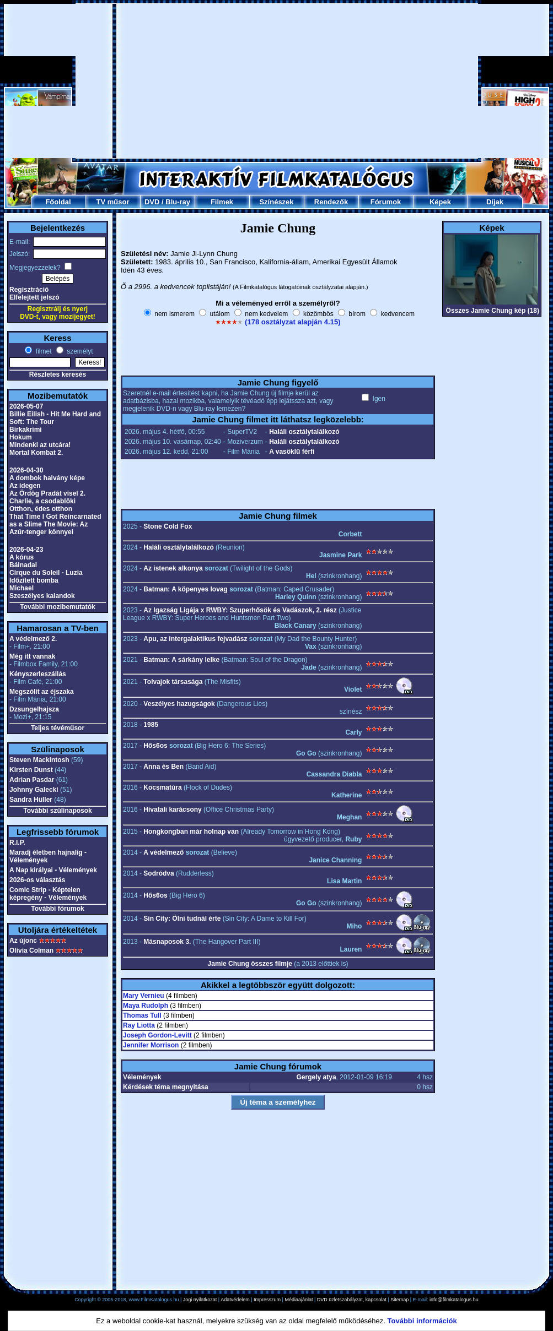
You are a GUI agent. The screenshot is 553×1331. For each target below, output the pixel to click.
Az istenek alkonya (172, 568)
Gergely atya (316, 1077)
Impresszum (267, 1299)
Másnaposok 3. (167, 942)
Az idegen (25, 486)
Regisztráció (29, 290)
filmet (42, 351)
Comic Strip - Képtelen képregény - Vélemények (48, 893)
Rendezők (331, 202)
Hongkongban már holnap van (191, 831)
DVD (151, 202)
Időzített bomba (33, 580)
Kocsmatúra (162, 787)
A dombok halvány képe (47, 478)
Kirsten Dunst (31, 770)
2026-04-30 (26, 470)
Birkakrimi (25, 429)
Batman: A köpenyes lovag (185, 589)
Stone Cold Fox (167, 526)
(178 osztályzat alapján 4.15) (292, 322)
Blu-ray (177, 202)
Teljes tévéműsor (57, 728)
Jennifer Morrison (151, 1045)
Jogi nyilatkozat (200, 1299)
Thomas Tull (142, 1015)
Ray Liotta (139, 1025)
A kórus (21, 557)
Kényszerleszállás (37, 674)
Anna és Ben (163, 766)
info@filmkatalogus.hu (454, 1299)
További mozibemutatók (57, 607)
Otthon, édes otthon (40, 509)
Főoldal (58, 202)
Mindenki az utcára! (40, 445)
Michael (21, 588)
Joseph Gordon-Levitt (157, 1035)
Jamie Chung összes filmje (250, 964)
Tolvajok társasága (172, 682)
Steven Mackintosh (39, 760)
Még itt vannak (32, 656)
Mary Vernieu (143, 995)
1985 (150, 725)
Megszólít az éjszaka (41, 692)
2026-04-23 (26, 549)
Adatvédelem (235, 1299)
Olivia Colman (31, 950)
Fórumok (386, 202)
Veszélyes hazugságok (178, 704)
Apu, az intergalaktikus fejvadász (195, 639)
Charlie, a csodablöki (42, 501)
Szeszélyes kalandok (42, 596)
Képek (440, 202)
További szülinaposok (57, 810)
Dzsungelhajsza (34, 709)
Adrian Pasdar (31, 780)
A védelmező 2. (33, 639)
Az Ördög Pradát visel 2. (47, 493)
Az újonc (23, 940)
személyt (79, 351)
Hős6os (155, 745)
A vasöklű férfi (291, 451)
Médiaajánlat (298, 1299)
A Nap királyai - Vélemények (53, 870)
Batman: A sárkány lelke (181, 660)
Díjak (494, 202)
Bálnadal (23, 565)
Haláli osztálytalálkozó (304, 432)
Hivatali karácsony (172, 809)
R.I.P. (17, 842)
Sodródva (158, 873)
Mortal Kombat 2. (36, 453)
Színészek (276, 202)
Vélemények (142, 1077)
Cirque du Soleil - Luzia (46, 573)
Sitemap (399, 1299)
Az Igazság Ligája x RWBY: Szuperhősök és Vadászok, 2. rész (239, 610)
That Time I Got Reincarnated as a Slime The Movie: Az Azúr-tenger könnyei (55, 524)
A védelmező (163, 852)
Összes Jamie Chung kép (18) (492, 310)
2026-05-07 (26, 406)
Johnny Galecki (33, 790)
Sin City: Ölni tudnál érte (182, 918)
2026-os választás (37, 880)
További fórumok (57, 908)
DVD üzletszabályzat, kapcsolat (351, 1299)
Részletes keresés (57, 374)
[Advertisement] (276, 81)
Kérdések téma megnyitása (165, 1087)
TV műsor (113, 202)
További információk (422, 1321)
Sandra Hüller (30, 799)
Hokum (20, 437)
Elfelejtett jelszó (34, 297)
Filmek (222, 202)
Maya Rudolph (145, 1005)
